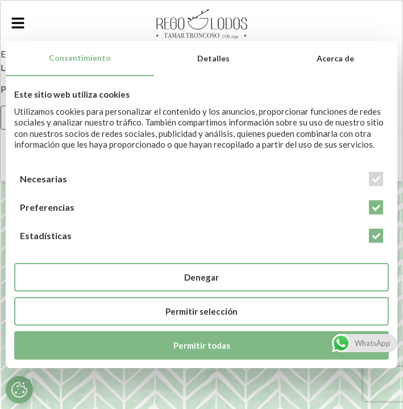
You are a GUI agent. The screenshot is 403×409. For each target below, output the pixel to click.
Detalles (213, 58)
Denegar (201, 277)
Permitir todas (201, 345)
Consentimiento (80, 57)
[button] (17, 23)
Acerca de (335, 58)
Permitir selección (201, 311)
